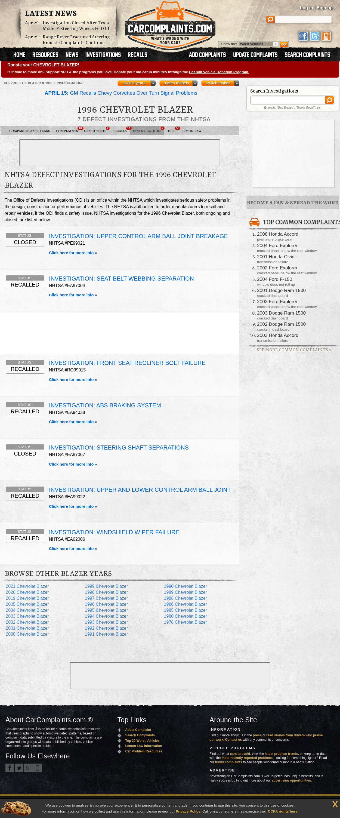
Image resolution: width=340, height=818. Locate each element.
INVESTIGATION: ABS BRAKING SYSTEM (105, 405)
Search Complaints (140, 735)
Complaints (68, 130)
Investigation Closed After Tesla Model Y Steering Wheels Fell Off (76, 25)
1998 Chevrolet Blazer (106, 592)
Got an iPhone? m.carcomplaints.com (37, 768)
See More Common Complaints (294, 350)
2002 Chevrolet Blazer (27, 622)
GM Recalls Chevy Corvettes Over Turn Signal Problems (121, 93)
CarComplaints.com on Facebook (9, 768)
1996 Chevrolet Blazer (106, 604)
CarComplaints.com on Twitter (19, 768)
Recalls (121, 130)
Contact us (233, 740)
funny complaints (228, 762)
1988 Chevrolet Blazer (185, 598)
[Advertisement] (120, 152)
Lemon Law (191, 131)
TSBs (172, 130)
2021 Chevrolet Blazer (27, 586)
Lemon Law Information (143, 746)
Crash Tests (96, 130)
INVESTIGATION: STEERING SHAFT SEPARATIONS (119, 447)
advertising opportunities (291, 780)
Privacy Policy (188, 811)
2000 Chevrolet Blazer (27, 634)
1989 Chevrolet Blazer (185, 592)
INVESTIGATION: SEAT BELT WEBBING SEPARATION (121, 278)
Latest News (51, 14)
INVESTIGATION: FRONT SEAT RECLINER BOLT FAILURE (127, 363)
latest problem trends (281, 754)
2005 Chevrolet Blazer (27, 604)
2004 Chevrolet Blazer (27, 610)
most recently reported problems (247, 758)
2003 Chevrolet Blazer (27, 616)
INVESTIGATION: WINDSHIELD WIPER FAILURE (114, 532)
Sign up (325, 7)
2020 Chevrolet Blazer (27, 592)
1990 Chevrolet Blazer (185, 586)
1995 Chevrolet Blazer (106, 610)
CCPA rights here (283, 811)
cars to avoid (240, 754)
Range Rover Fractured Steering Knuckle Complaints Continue (76, 40)
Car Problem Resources (143, 751)
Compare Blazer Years (29, 131)
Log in (306, 7)
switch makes (218, 83)
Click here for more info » (73, 253)
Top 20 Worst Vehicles (142, 741)
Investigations (148, 130)
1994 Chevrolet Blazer (106, 616)
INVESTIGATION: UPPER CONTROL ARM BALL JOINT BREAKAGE (138, 236)
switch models (176, 83)
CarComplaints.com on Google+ (28, 768)
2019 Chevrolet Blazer (27, 598)
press (257, 735)
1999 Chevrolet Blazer (106, 586)
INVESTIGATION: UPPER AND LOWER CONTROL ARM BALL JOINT (140, 490)
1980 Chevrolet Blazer (185, 616)
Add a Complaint (138, 730)
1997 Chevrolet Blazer (106, 598)
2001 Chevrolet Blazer (27, 628)
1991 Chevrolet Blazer (106, 634)
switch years (134, 83)
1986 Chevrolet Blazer (185, 604)
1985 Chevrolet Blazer (185, 610)
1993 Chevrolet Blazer (106, 622)
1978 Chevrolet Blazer (185, 622)
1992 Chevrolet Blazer (106, 628)
